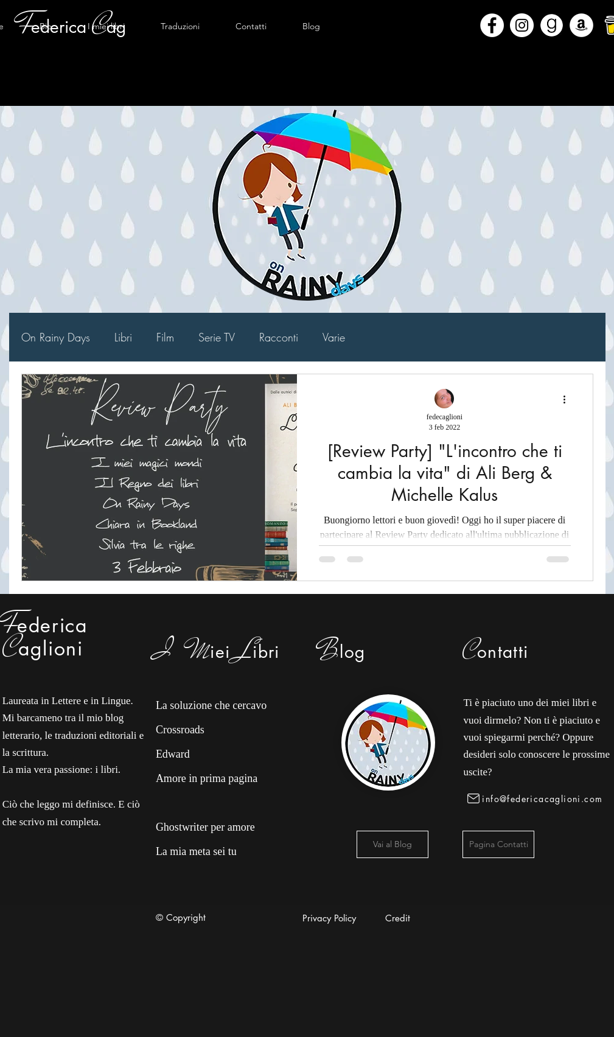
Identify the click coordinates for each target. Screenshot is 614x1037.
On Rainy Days (55, 337)
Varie (334, 337)
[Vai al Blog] (392, 844)
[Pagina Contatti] (498, 844)
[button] (106, 26)
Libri (123, 337)
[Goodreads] (551, 25)
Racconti (278, 337)
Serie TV (216, 337)
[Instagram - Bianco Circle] (522, 25)
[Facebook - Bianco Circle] (492, 25)
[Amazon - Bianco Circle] (581, 25)
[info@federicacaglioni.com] (537, 798)
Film (165, 337)
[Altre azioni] (569, 399)
